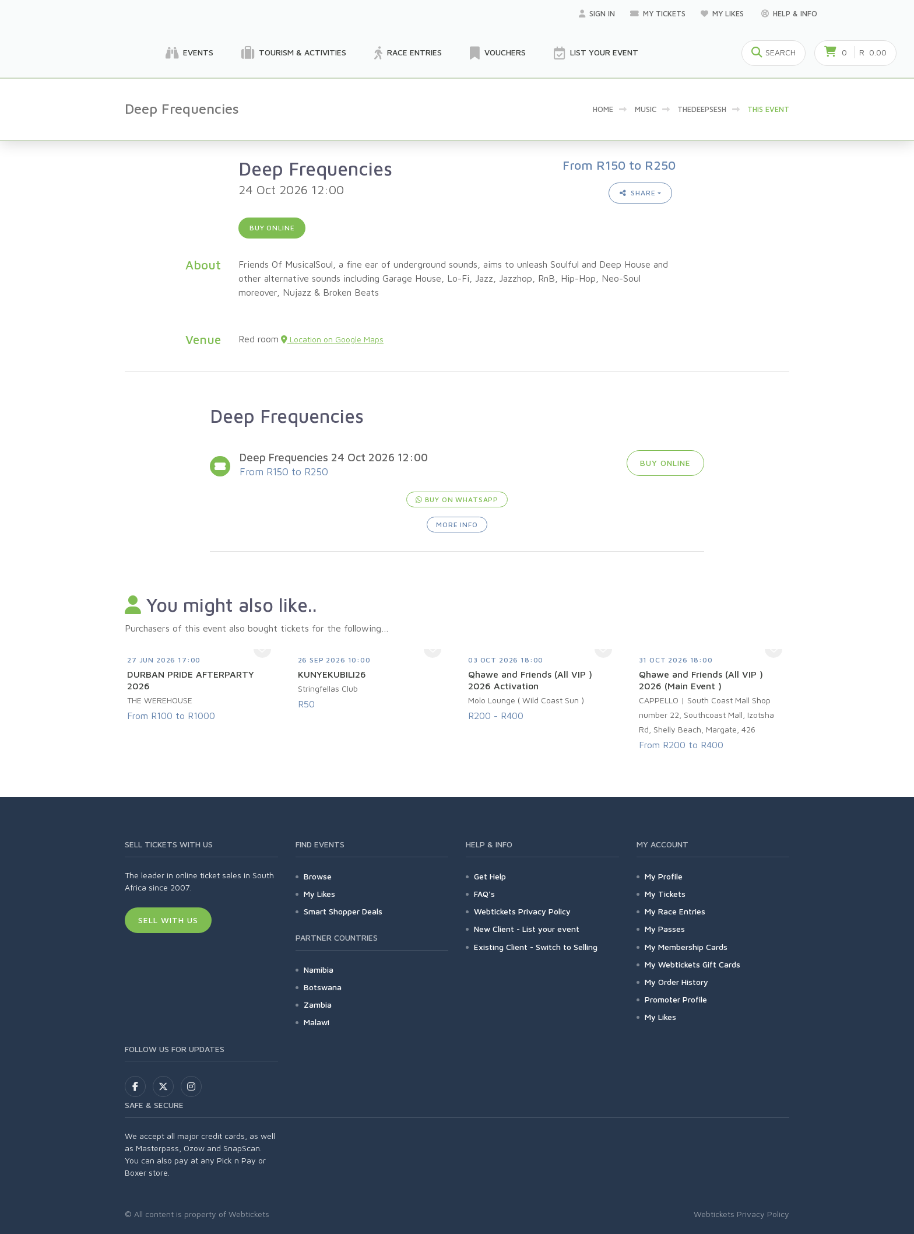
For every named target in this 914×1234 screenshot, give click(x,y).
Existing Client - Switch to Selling (535, 947)
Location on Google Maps (332, 339)
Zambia (318, 1004)
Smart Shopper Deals (343, 911)
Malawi (316, 1022)
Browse (318, 876)
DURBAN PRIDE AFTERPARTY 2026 (190, 680)
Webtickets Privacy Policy (522, 911)
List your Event (596, 53)
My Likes (723, 13)
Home (603, 109)
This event (768, 109)
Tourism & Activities (293, 53)
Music (645, 109)
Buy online (271, 227)
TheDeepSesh (701, 109)
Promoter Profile (676, 999)
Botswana (323, 987)
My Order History (676, 982)
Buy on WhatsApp (457, 499)
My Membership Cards (686, 947)
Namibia (318, 969)
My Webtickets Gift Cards (692, 964)
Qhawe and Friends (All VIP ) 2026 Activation (530, 680)
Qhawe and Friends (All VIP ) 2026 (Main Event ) (701, 680)
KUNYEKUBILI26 (332, 674)
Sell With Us (168, 920)
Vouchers (498, 53)
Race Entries (408, 53)
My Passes (665, 929)
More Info (457, 524)
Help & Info (789, 13)
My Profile (664, 876)
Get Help (490, 876)
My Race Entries (675, 911)
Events (189, 53)
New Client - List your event (526, 929)
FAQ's (484, 894)
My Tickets (658, 13)
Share (638, 192)
